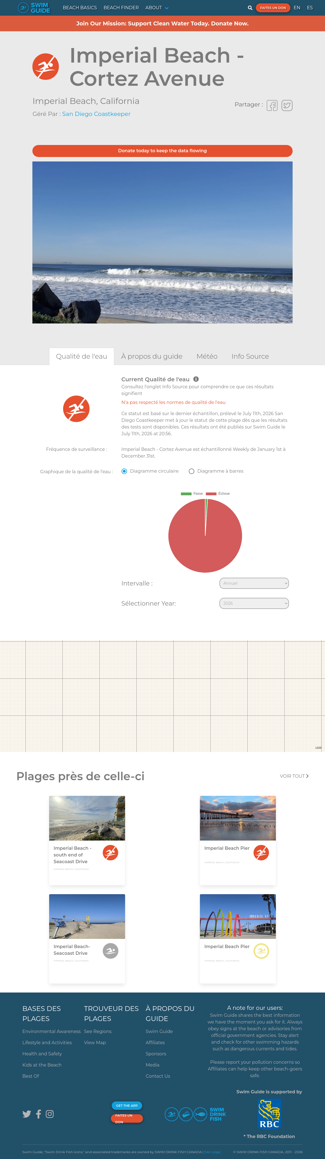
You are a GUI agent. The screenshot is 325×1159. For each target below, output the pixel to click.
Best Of (30, 1076)
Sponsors (156, 1053)
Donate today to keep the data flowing (162, 150)
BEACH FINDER (121, 7)
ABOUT (153, 7)
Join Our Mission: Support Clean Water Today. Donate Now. (163, 23)
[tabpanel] (162, 494)
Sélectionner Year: (148, 603)
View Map (95, 1042)
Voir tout (294, 776)
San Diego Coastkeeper (96, 113)
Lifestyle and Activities (47, 1042)
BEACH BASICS (80, 7)
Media (153, 1065)
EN (297, 7)
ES (310, 7)
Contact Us (158, 1076)
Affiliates (155, 1042)
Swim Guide (159, 1031)
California (119, 101)
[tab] (81, 356)
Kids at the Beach (41, 1065)
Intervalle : (136, 583)
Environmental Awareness (51, 1031)
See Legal (212, 1152)
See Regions (98, 1031)
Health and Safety (42, 1053)
